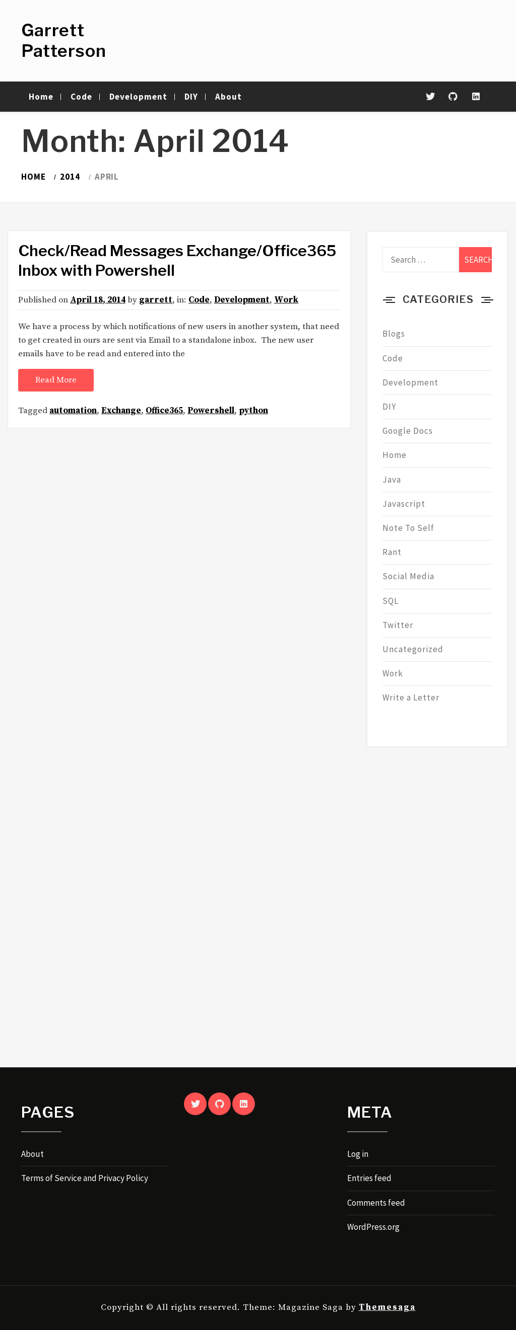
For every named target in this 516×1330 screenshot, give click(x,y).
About (228, 96)
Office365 (164, 410)
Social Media (408, 576)
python (253, 410)
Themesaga (387, 1307)
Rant (392, 552)
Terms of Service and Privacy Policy (84, 1178)
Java (391, 479)
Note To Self (408, 527)
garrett (155, 299)
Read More (56, 379)
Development (138, 96)
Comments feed (376, 1202)
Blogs (393, 333)
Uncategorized (412, 649)
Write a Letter (410, 697)
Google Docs (407, 430)
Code (81, 96)
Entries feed (369, 1178)
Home (41, 96)
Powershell (210, 410)
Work (286, 299)
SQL (390, 600)
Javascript (403, 503)
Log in (357, 1153)
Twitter (397, 625)
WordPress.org (373, 1226)
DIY (191, 96)
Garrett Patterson (63, 40)
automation (73, 410)
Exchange (121, 410)
